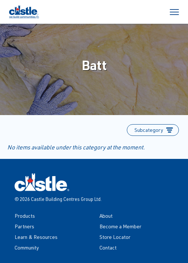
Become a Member (120, 226)
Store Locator (114, 237)
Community (27, 247)
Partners (24, 226)
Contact (108, 247)
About (106, 216)
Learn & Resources (36, 237)
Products (25, 216)
